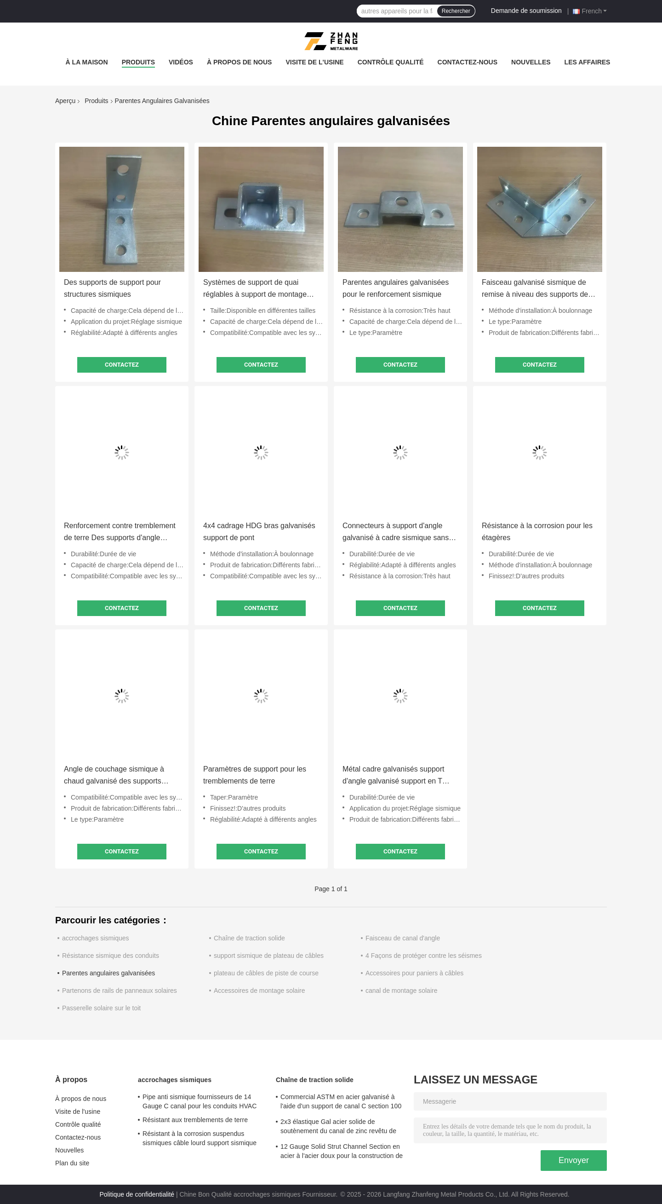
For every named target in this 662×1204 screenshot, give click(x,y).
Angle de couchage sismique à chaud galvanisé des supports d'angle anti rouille (114, 776)
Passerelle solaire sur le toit (101, 1008)
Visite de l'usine (314, 62)
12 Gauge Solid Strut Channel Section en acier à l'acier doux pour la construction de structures (341, 1152)
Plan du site (72, 1163)
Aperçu (65, 100)
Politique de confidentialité (136, 1194)
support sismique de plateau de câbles (269, 955)
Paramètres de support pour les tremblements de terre (254, 775)
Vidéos (181, 62)
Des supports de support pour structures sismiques (112, 288)
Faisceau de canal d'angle (402, 938)
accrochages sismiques (95, 938)
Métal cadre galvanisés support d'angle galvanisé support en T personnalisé (393, 776)
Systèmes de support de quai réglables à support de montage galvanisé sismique (255, 289)
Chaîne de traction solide (249, 938)
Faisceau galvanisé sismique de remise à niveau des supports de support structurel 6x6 (535, 289)
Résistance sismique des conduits (110, 955)
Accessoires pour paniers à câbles (414, 973)
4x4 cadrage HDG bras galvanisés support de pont (259, 532)
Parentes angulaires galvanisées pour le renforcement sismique (395, 288)
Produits (138, 62)
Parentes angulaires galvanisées (108, 973)
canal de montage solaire (401, 990)
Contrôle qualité (391, 62)
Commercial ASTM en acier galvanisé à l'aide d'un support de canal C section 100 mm (340, 1102)
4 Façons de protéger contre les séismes (423, 955)
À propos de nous (239, 62)
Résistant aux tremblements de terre (195, 1119)
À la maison (87, 62)
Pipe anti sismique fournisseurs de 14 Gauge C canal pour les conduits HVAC (200, 1101)
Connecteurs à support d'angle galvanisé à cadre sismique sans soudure (395, 533)
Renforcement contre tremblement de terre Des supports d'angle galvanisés (120, 533)
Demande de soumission (526, 10)
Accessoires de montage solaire (259, 990)
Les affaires (588, 62)
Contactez (122, 364)
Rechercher (456, 11)
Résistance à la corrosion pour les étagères (537, 532)
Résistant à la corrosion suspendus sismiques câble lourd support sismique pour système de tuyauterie (200, 1139)
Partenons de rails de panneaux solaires (119, 990)
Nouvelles (531, 62)
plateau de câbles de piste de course (266, 973)
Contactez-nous (467, 62)
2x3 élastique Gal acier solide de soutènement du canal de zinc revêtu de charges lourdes (338, 1127)
